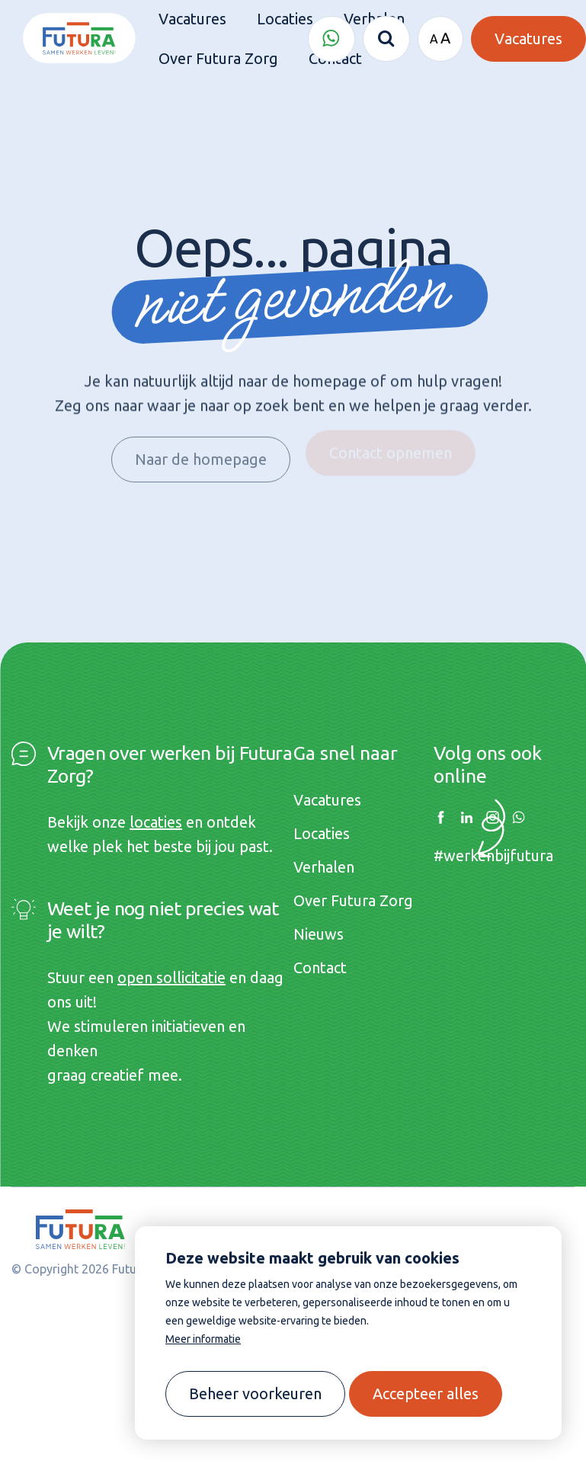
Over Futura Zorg (353, 900)
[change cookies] (255, 1394)
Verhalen (323, 867)
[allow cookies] (425, 1394)
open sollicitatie (171, 977)
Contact (320, 967)
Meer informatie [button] (203, 1339)
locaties (156, 822)
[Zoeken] (386, 39)
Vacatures (327, 800)
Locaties (321, 833)
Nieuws (318, 934)
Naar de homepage (201, 453)
